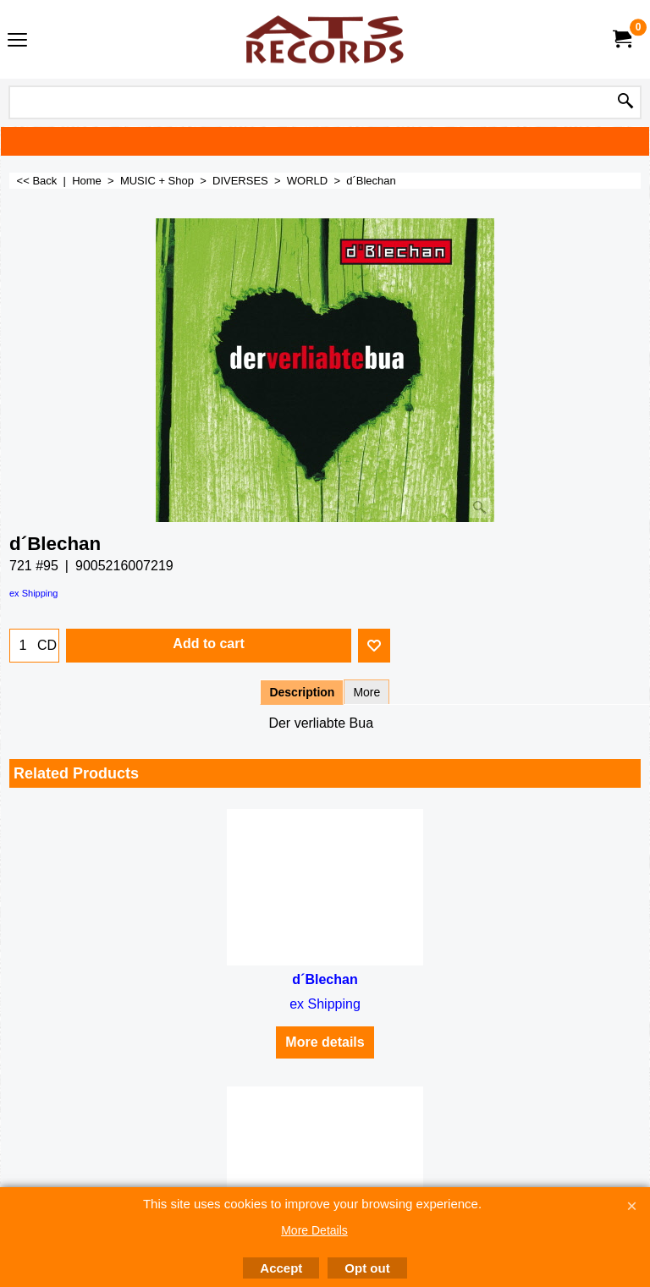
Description (301, 692)
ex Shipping (33, 593)
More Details (314, 1230)
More (366, 692)
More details (324, 1042)
